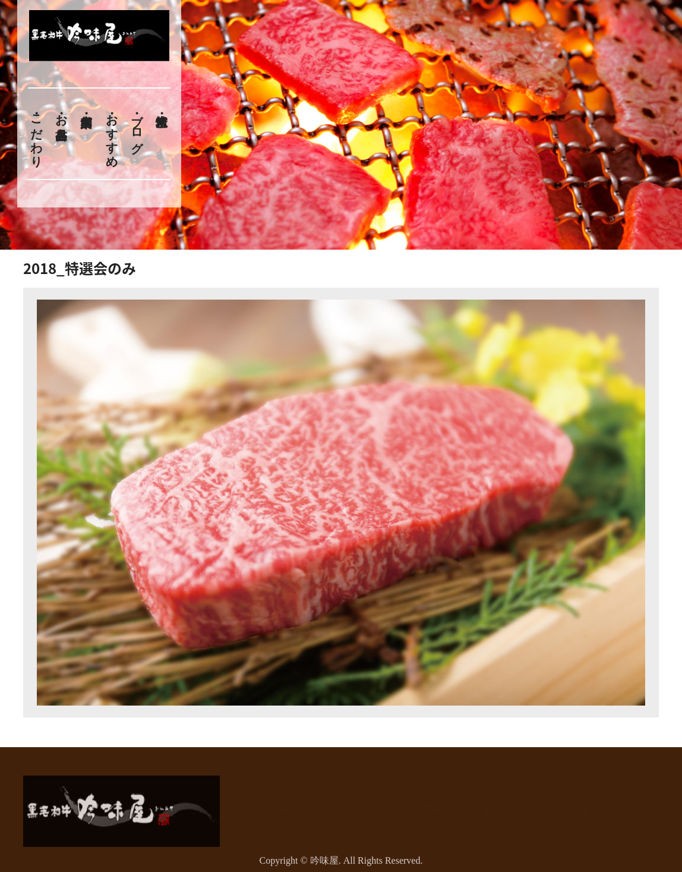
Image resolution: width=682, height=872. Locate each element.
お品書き (61, 120)
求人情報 (571, 803)
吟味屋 (324, 864)
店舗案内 (434, 803)
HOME (292, 803)
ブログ (137, 126)
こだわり (36, 133)
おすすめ (111, 133)
